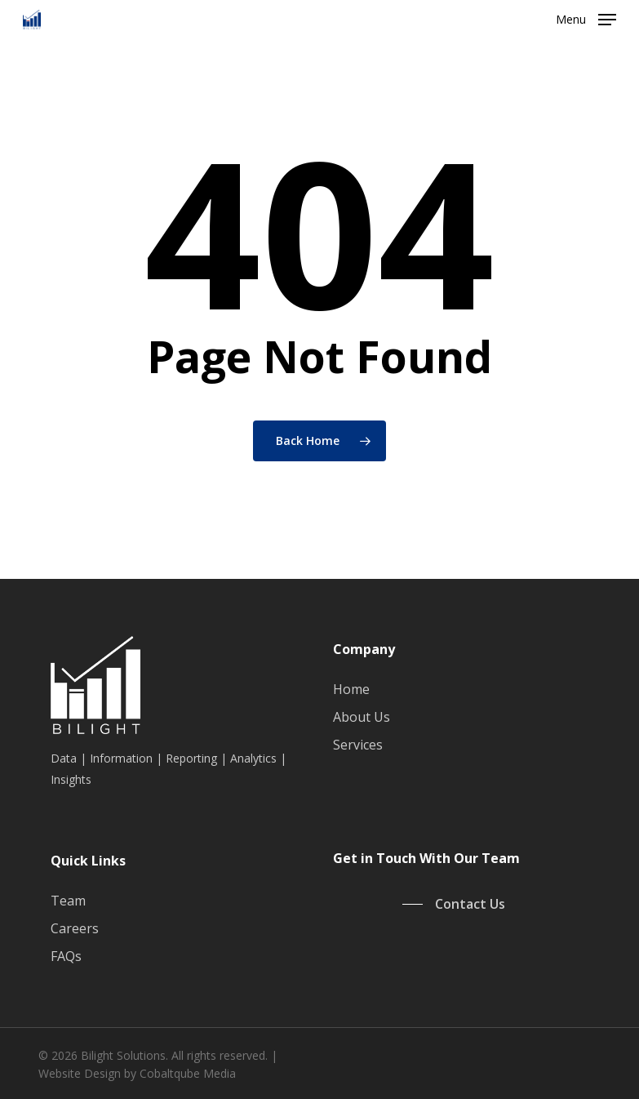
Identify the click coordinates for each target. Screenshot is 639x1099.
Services (358, 745)
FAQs (66, 956)
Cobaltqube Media (188, 1073)
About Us (361, 717)
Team (68, 901)
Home (351, 689)
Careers (75, 928)
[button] (586, 18)
